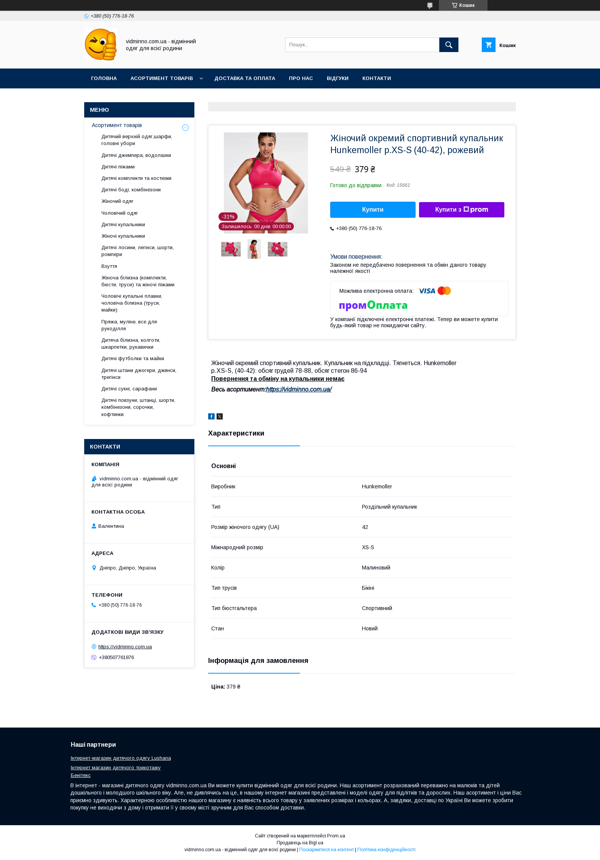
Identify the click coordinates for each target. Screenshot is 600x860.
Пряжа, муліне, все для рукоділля (129, 325)
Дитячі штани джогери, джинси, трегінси (138, 373)
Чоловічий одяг (119, 213)
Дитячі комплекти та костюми (136, 178)
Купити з (461, 209)
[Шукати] (448, 45)
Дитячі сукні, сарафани (129, 389)
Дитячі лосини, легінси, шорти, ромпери (137, 251)
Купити (373, 209)
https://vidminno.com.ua (125, 646)
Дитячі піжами (118, 167)
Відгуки (338, 78)
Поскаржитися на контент (326, 849)
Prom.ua (336, 836)
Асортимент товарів (161, 78)
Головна (104, 78)
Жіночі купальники (123, 236)
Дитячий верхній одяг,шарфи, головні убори (136, 140)
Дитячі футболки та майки (132, 358)
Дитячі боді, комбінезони (131, 190)
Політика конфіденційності (386, 849)
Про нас (301, 78)
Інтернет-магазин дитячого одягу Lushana (121, 758)
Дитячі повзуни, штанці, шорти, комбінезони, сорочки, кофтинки (138, 407)
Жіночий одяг (117, 201)
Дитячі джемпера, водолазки (136, 155)
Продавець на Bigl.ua (300, 842)
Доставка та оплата (244, 78)
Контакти (376, 78)
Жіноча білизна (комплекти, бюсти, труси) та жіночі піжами (137, 281)
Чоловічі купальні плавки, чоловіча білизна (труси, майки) (131, 303)
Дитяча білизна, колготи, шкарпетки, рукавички (130, 343)
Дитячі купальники (123, 224)
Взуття (109, 266)
